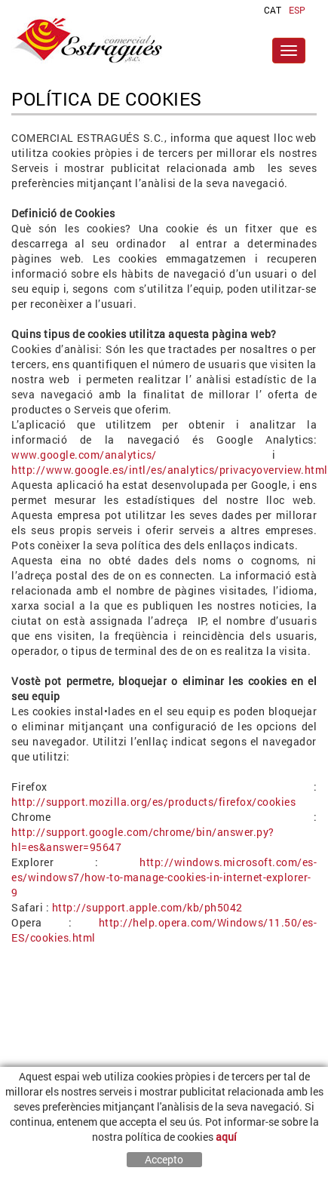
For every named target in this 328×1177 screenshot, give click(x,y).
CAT (272, 10)
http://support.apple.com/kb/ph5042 (147, 907)
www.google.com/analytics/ (84, 454)
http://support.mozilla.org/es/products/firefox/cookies (153, 801)
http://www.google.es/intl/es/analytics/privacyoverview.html (169, 470)
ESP (297, 10)
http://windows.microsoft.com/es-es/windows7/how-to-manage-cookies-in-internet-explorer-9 (164, 877)
